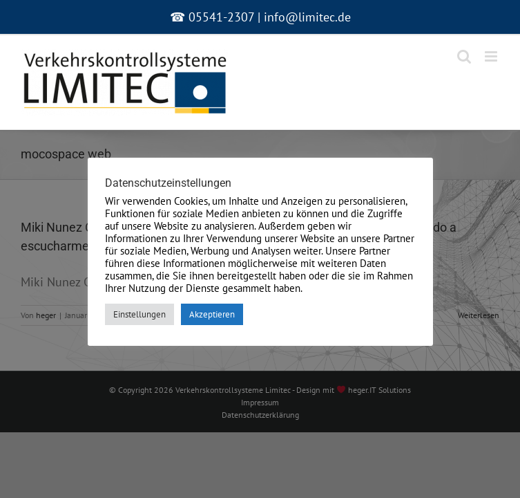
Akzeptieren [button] (212, 314)
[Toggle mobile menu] (492, 56)
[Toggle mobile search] (464, 56)
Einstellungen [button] (139, 314)
